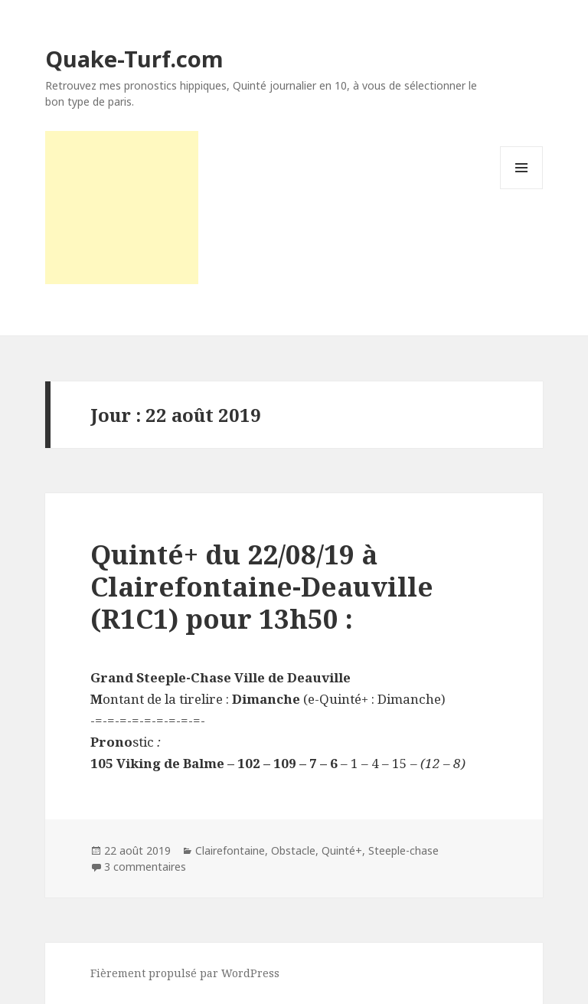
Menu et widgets (522, 188)
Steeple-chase (403, 850)
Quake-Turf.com (134, 59)
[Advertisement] (121, 207)
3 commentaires (145, 866)
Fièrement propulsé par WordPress (184, 973)
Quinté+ (342, 850)
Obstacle (293, 850)
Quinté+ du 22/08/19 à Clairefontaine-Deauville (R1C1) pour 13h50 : (261, 586)
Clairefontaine (230, 850)
